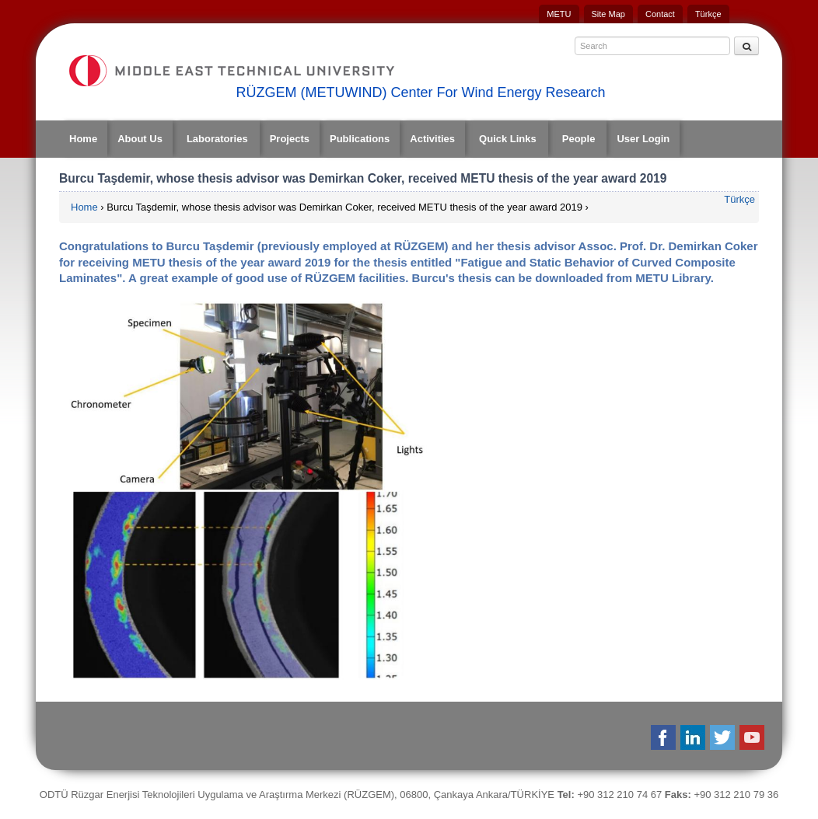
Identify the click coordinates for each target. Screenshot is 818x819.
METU (559, 14)
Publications (360, 139)
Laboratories (217, 139)
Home (83, 139)
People (579, 139)
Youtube (753, 737)
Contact (660, 14)
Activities (432, 139)
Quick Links (508, 139)
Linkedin (694, 737)
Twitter (723, 737)
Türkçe (708, 14)
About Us (140, 139)
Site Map (608, 14)
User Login (643, 139)
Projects (289, 139)
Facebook (664, 737)
